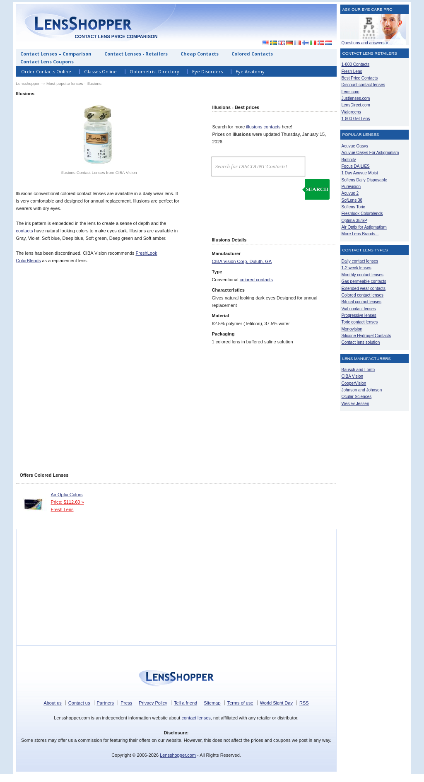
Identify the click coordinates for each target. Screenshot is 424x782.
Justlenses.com (356, 98)
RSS (304, 702)
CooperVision (354, 383)
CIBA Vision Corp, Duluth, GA (242, 261)
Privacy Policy (153, 702)
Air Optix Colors (67, 494)
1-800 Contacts (356, 64)
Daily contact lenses (360, 261)
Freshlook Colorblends (362, 213)
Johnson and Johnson (362, 390)
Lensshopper (28, 83)
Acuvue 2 (350, 193)
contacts (24, 230)
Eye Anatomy (250, 71)
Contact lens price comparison (116, 36)
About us (52, 702)
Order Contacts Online (46, 71)
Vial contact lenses (359, 309)
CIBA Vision (353, 376)
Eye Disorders (207, 71)
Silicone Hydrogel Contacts (366, 335)
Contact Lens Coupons (47, 61)
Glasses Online (100, 71)
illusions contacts (263, 126)
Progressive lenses (359, 315)
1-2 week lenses (356, 267)
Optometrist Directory (154, 71)
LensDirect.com (356, 105)
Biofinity (349, 159)
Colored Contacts (252, 54)
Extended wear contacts (364, 288)
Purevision (351, 186)
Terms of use (240, 702)
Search (317, 189)
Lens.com (350, 91)
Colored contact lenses (363, 295)
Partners (105, 702)
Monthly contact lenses (363, 275)
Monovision (352, 329)
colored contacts (256, 279)
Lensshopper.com (178, 755)
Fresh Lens (62, 509)
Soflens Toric (353, 207)
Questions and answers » (365, 43)
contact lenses (195, 717)
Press (126, 702)
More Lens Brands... (360, 234)
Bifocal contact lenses (362, 301)
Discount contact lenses (363, 84)
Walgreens (351, 112)
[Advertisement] (260, 22)
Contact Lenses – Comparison (56, 54)
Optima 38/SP (354, 220)
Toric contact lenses (360, 322)
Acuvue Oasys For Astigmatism (370, 152)
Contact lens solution (361, 342)
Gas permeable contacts (364, 281)
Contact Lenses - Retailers (136, 54)
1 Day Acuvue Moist (360, 173)
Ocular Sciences (357, 396)
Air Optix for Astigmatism (364, 227)
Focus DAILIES (356, 166)
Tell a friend (185, 702)
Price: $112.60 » (67, 502)
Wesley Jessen (355, 403)
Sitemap (212, 702)
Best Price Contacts (360, 78)
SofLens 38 (352, 200)
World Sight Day (276, 702)
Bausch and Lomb (358, 369)
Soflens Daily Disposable (364, 180)
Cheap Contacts (200, 54)
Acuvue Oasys (355, 146)
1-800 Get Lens (356, 118)
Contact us (79, 702)
